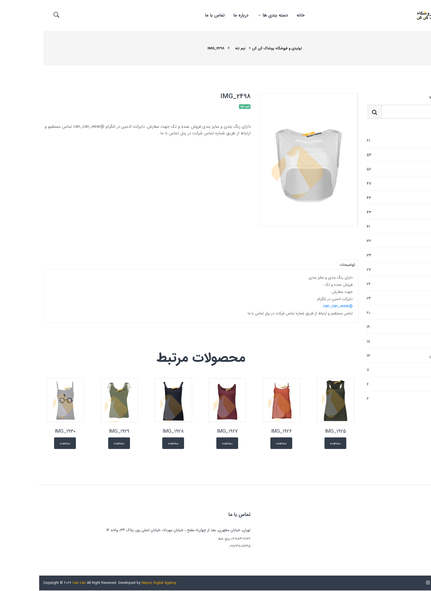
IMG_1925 (296, 432)
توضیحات (307, 264)
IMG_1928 (134, 432)
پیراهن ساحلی (377, 298)
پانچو (377, 384)
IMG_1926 (242, 432)
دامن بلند (377, 255)
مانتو (377, 241)
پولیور (377, 140)
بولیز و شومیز (377, 226)
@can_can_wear (298, 306)
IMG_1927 (188, 432)
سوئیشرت (377, 269)
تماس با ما (175, 15)
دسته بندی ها (233, 15)
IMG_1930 (25, 432)
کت (377, 183)
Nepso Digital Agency (119, 583)
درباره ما (201, 15)
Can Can (40, 583)
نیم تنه (377, 312)
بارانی (377, 370)
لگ (377, 398)
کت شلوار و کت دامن (377, 355)
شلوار (377, 341)
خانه (261, 15)
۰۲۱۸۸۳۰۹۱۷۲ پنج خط (195, 539)
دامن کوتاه (377, 198)
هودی (377, 169)
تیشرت (377, 212)
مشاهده (296, 443)
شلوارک (377, 155)
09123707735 (200, 547)
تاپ (377, 284)
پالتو (377, 327)
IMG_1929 (80, 432)
